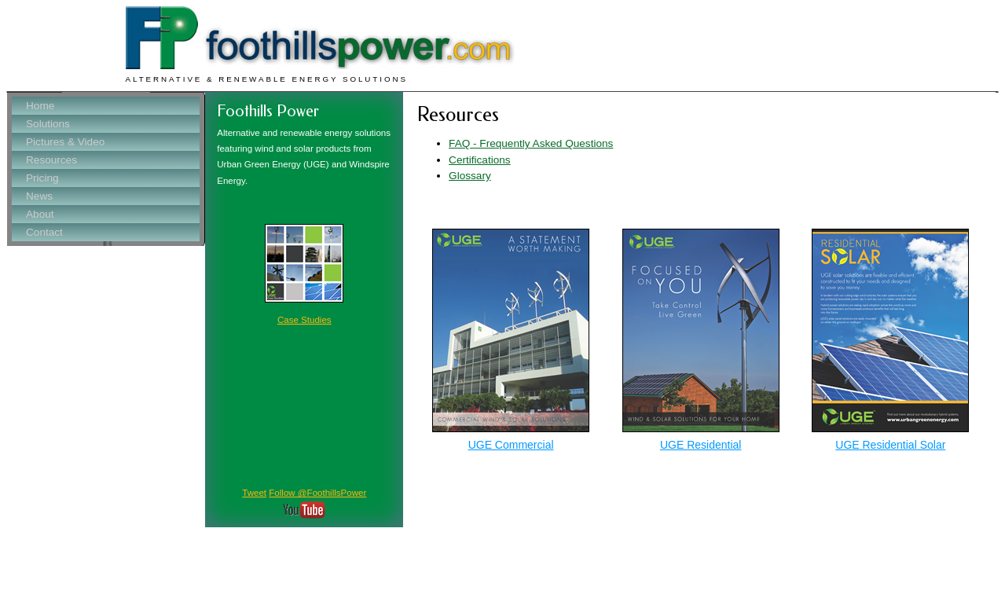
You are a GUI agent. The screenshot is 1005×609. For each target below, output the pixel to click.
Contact (44, 232)
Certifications (480, 160)
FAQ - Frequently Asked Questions (531, 143)
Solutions (48, 124)
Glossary (470, 176)
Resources (51, 160)
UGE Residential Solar (890, 444)
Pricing (42, 178)
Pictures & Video (65, 142)
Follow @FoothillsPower (317, 492)
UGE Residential (701, 444)
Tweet (254, 492)
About (40, 214)
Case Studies (304, 320)
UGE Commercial (511, 444)
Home (40, 106)
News (39, 196)
